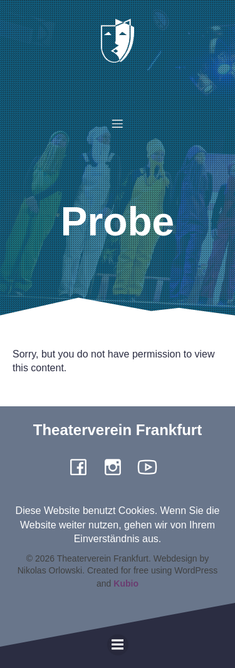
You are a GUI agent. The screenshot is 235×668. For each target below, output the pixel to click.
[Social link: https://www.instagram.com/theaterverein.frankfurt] (117, 466)
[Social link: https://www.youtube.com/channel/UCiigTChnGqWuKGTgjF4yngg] (152, 466)
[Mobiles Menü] (117, 123)
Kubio (125, 583)
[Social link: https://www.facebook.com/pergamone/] (83, 466)
